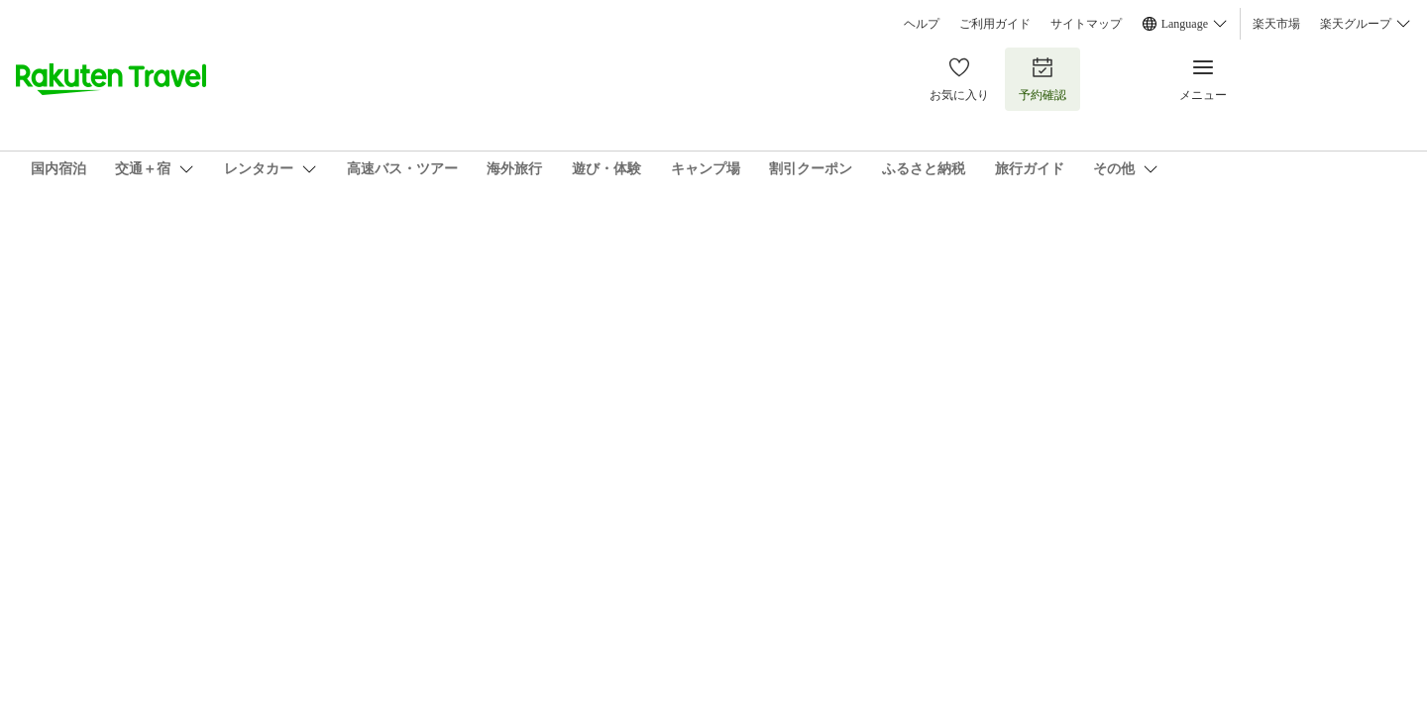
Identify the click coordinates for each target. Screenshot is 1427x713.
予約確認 (1042, 78)
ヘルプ (921, 24)
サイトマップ (1086, 24)
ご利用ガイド (995, 24)
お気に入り (959, 78)
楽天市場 (1276, 24)
